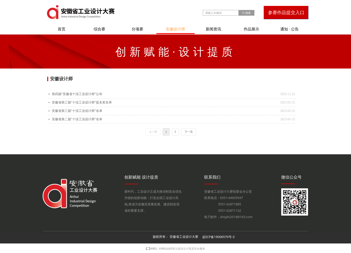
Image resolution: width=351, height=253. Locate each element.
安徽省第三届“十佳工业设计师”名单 (77, 111)
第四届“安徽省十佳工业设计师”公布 (77, 94)
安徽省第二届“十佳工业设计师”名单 (77, 119)
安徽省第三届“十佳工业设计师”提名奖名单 (82, 102)
